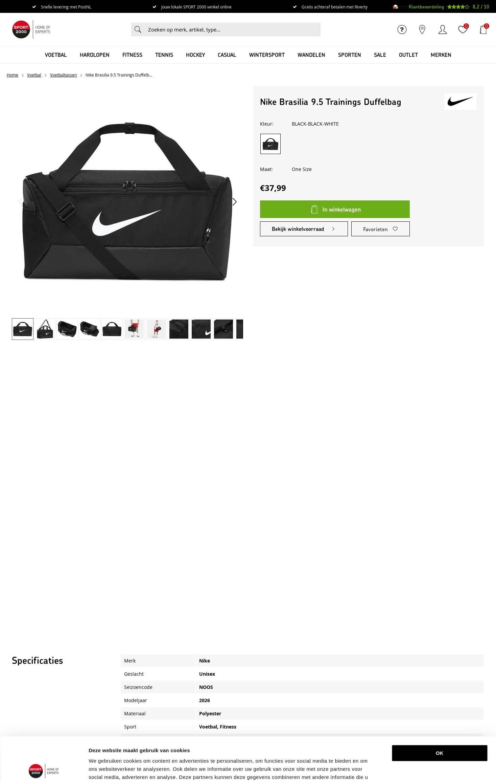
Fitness (132, 54)
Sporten (349, 54)
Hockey (195, 54)
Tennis (164, 54)
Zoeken (138, 29)
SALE (380, 54)
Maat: (266, 169)
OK (440, 709)
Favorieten (375, 229)
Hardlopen (95, 54)
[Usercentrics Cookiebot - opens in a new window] (43, 769)
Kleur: (267, 124)
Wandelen (311, 54)
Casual (227, 54)
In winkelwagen (342, 209)
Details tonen (356, 769)
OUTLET (408, 54)
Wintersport (267, 54)
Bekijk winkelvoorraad (298, 228)
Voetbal (56, 54)
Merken (441, 54)
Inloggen (442, 29)
